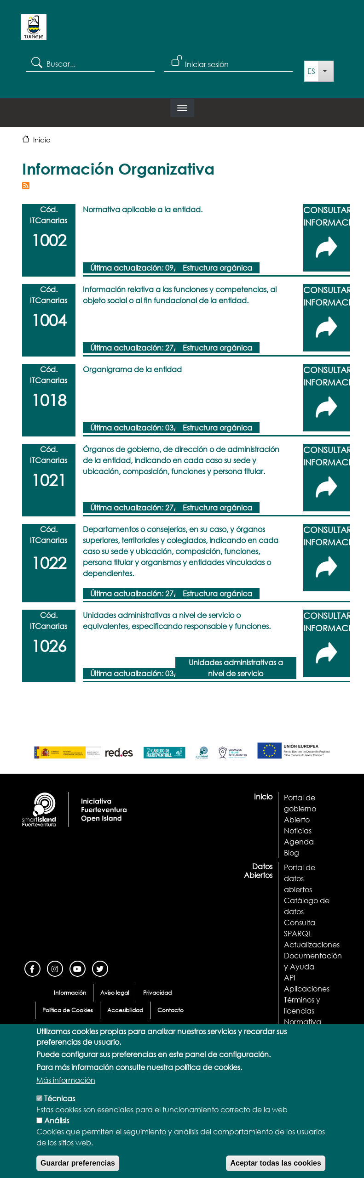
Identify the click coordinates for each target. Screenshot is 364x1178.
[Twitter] (100, 968)
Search (36, 62)
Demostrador (307, 1032)
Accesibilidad (125, 1010)
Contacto (170, 1010)
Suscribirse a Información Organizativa (25, 185)
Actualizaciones (312, 944)
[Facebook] (32, 968)
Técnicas (59, 1112)
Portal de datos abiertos (299, 878)
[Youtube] (77, 968)
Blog (291, 852)
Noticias (298, 830)
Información (70, 993)
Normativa (302, 1021)
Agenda (299, 841)
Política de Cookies (67, 1010)
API (289, 977)
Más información (65, 1094)
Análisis (56, 1134)
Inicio (42, 139)
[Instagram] (55, 968)
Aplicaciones (306, 988)
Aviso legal (114, 993)
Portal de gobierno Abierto (300, 808)
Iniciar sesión (207, 64)
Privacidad (157, 993)
